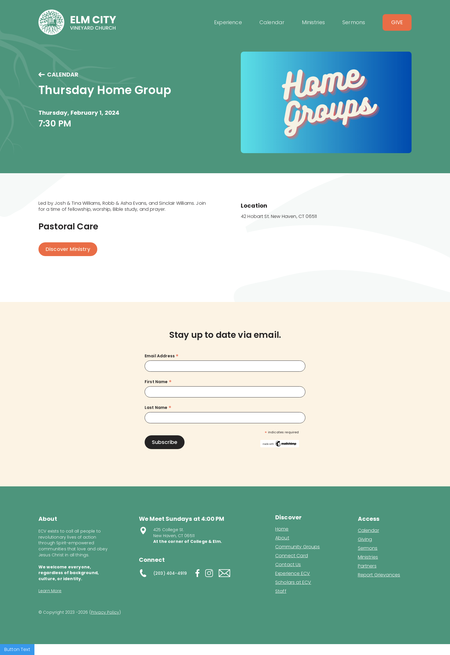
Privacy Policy (105, 612)
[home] (77, 27)
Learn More (50, 591)
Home (282, 529)
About (282, 538)
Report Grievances (379, 575)
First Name (158, 381)
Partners (367, 566)
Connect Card (291, 555)
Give (397, 27)
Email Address (162, 356)
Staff (280, 591)
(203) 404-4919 (170, 573)
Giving (365, 539)
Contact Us (288, 564)
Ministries (368, 557)
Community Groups (297, 547)
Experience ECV (292, 573)
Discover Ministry (68, 249)
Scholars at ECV (293, 582)
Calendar (368, 530)
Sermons (368, 548)
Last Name (158, 407)
